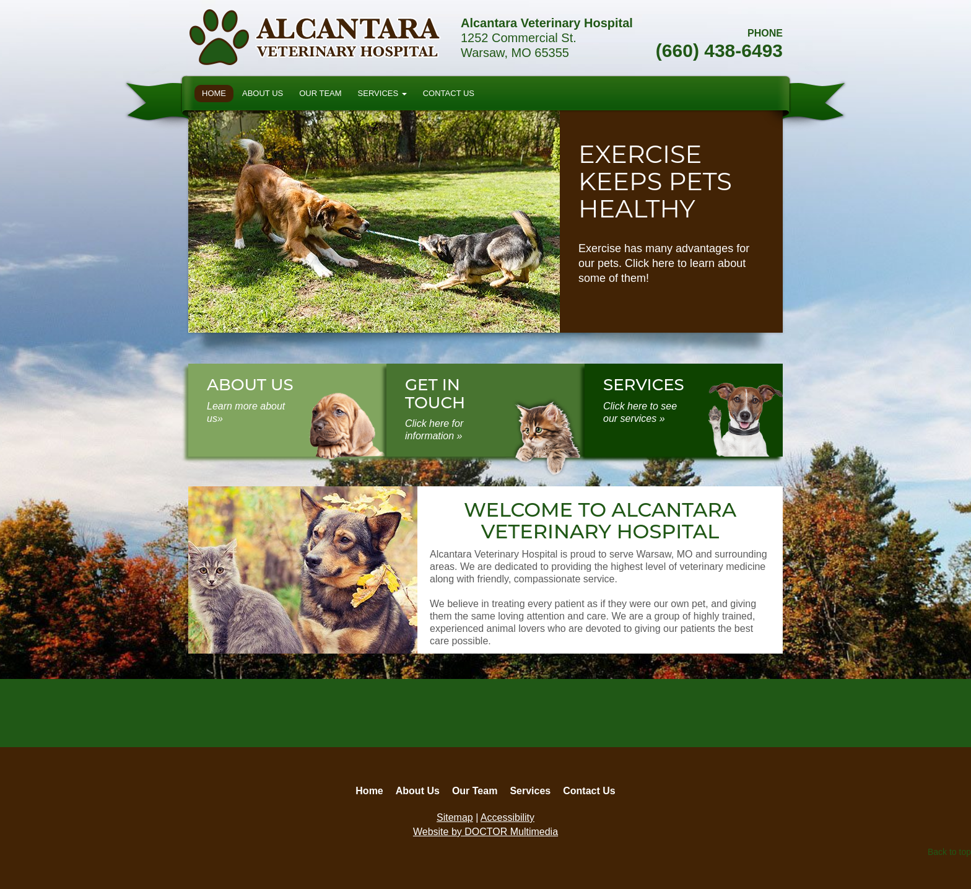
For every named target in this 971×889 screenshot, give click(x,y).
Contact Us (448, 93)
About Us (262, 93)
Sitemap (455, 817)
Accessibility (507, 817)
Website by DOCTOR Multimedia (485, 831)
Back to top (949, 852)
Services (382, 93)
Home (214, 93)
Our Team (320, 93)
